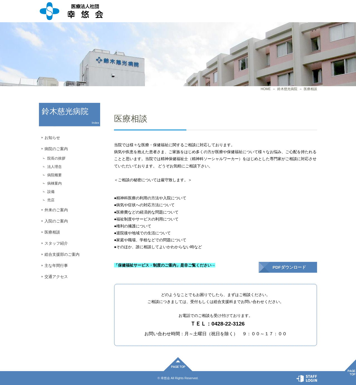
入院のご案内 (56, 221)
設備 (51, 192)
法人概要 (141, 11)
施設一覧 (219, 11)
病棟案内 (54, 183)
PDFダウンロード (289, 267)
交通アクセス (56, 276)
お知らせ (52, 137)
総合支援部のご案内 (62, 254)
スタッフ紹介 (56, 243)
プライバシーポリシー (258, 11)
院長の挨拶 (56, 158)
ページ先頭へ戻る (178, 364)
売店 (51, 200)
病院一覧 (180, 11)
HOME (266, 89)
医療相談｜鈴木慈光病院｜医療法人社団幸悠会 (71, 11)
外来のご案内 (56, 210)
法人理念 (54, 167)
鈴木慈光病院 (287, 89)
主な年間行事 (56, 265)
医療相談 (52, 232)
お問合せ (297, 11)
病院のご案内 (56, 148)
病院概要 (54, 175)
